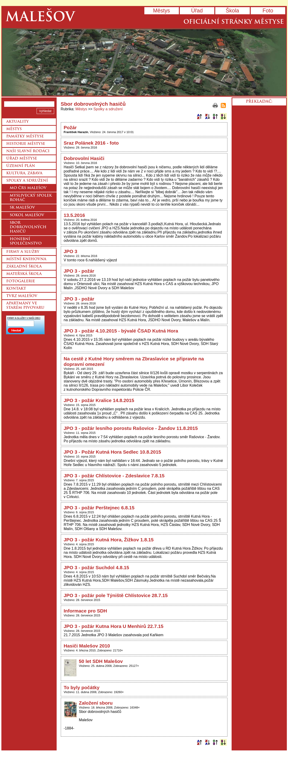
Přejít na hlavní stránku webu (144, 62)
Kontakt (16, 289)
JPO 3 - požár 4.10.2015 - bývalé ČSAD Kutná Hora (121, 330)
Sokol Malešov (27, 215)
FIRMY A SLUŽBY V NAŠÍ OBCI (24, 318)
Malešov (40, 17)
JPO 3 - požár (79, 271)
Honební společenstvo (26, 241)
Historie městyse (25, 144)
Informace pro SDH (85, 610)
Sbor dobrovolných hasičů (28, 227)
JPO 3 (70, 251)
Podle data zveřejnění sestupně (223, 116)
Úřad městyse (21, 158)
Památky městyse (25, 136)
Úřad (197, 11)
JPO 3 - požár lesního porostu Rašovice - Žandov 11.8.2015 (131, 428)
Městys (161, 11)
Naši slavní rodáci (27, 151)
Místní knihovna (26, 259)
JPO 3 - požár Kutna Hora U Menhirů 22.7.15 (113, 626)
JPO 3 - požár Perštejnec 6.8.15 (99, 507)
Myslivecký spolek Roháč (31, 198)
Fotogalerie (20, 281)
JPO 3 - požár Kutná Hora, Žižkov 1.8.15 (109, 539)
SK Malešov (22, 208)
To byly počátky (82, 687)
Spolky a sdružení (108, 109)
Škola (232, 11)
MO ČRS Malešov (28, 188)
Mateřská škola (24, 274)
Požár (70, 127)
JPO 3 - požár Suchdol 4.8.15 (96, 567)
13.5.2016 (74, 215)
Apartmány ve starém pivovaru (25, 306)
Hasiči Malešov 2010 (87, 645)
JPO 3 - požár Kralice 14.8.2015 (99, 400)
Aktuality (17, 122)
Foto (267, 11)
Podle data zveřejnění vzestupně (215, 116)
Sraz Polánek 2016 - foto (91, 143)
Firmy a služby (22, 252)
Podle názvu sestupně (207, 116)
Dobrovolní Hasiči (84, 158)
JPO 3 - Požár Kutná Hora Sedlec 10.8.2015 (112, 452)
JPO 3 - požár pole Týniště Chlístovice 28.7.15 (116, 595)
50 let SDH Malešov (101, 661)
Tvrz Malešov (21, 296)
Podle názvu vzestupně (199, 116)
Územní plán (20, 166)
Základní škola (24, 266)
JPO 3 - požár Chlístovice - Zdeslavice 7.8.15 (114, 475)
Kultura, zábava (24, 173)
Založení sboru (96, 703)
